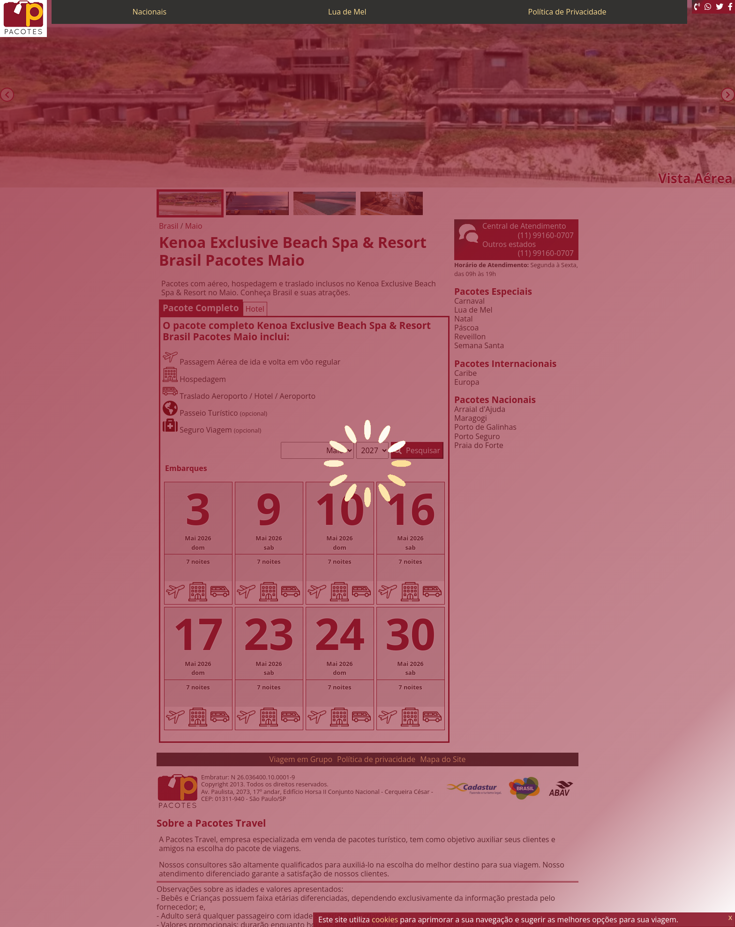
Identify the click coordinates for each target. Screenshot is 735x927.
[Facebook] (730, 7)
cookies (385, 919)
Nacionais (149, 12)
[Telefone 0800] (697, 7)
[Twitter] (719, 7)
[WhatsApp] (707, 7)
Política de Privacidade (567, 12)
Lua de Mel (347, 12)
